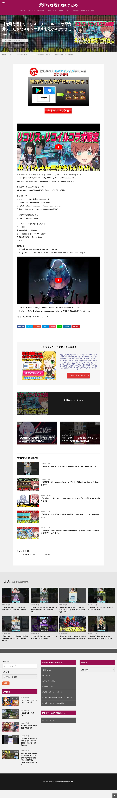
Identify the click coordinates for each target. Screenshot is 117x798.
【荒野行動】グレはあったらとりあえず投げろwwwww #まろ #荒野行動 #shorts (44, 610)
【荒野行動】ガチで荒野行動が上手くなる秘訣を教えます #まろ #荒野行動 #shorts (15, 640)
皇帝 (92, 10)
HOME (4, 54)
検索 (5, 685)
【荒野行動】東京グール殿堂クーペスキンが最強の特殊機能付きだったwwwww (72, 640)
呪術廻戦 (40, 10)
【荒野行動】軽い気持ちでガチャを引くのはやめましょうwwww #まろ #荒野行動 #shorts (72, 610)
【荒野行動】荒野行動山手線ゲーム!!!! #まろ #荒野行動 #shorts (43, 639)
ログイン (37, 554)
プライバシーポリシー (51, 684)
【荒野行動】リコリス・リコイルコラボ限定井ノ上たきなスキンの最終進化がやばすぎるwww (44, 54)
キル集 (60, 10)
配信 (54, 10)
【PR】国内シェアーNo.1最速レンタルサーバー (58, 703)
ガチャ (48, 10)
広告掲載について (49, 690)
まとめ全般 (31, 10)
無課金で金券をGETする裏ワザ (54, 696)
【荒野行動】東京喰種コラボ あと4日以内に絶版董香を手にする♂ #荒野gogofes (29, 745)
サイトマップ (48, 678)
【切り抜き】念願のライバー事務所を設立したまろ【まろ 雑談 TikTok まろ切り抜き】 (69, 500)
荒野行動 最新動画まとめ (58, 5)
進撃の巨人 (85, 10)
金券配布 (76, 10)
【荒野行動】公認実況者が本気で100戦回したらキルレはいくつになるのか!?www (70, 516)
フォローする (74, 403)
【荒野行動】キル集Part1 (28, 717)
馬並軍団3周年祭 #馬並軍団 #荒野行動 (29, 730)
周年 (17, 726)
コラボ (16, 739)
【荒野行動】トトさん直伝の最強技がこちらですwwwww (100, 609)
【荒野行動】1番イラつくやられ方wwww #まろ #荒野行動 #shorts (15, 610)
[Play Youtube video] (58, 147)
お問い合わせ (48, 672)
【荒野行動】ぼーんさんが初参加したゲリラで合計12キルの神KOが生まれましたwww (69, 484)
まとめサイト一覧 (49, 727)
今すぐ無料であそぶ (78, 376)
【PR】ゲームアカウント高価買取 (55, 710)
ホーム (22, 10)
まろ (15, 40)
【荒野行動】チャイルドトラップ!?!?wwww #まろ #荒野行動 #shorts (70, 468)
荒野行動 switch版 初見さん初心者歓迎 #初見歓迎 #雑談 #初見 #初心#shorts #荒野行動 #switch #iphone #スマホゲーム (29, 765)
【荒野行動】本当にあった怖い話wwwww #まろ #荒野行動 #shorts (100, 640)
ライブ (68, 10)
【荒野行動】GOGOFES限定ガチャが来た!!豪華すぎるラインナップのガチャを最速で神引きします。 (70, 532)
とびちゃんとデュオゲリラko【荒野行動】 (28, 704)
